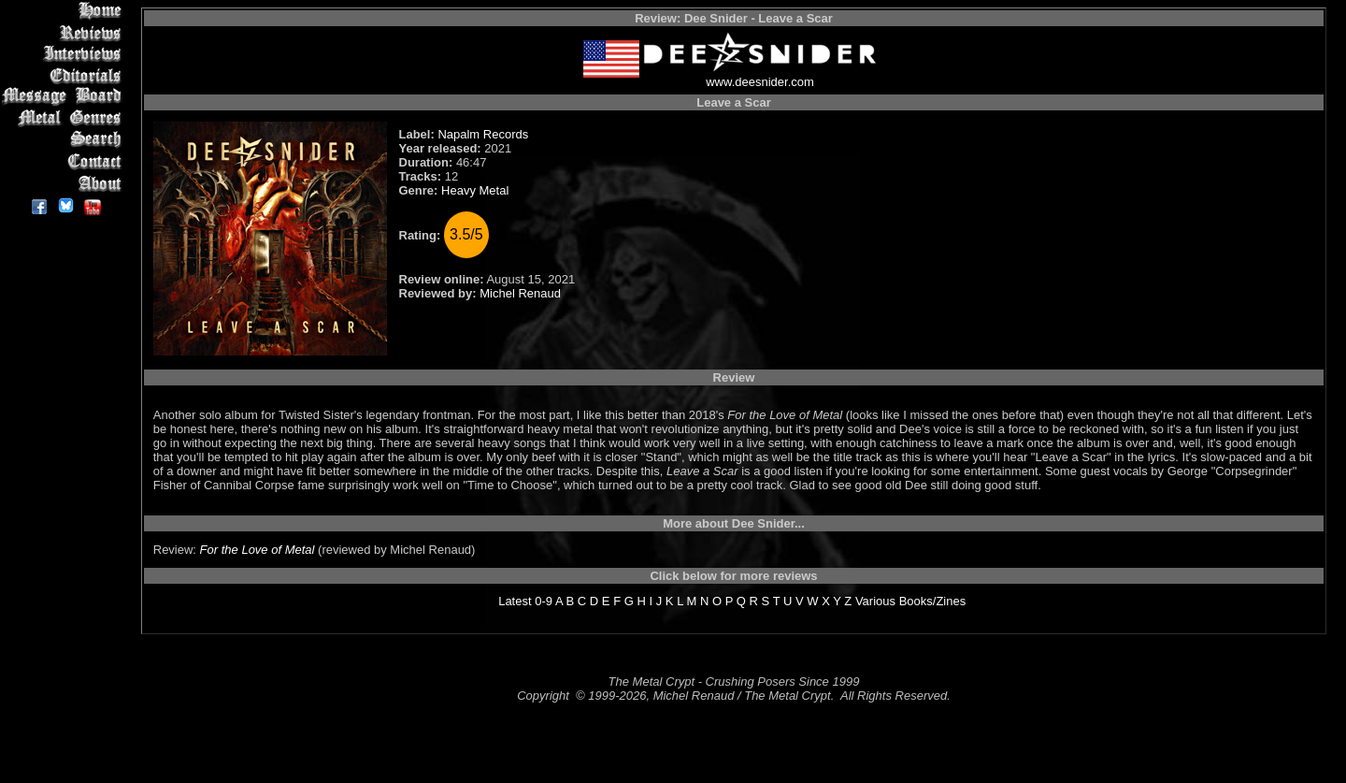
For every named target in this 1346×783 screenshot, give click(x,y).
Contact (65, 161)
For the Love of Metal (257, 550)
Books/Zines (933, 601)
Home (65, 11)
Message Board (65, 97)
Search (65, 140)
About (65, 183)
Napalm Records (482, 134)
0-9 (543, 601)
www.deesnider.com (760, 82)
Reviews (65, 32)
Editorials (65, 75)
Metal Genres (65, 118)
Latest (514, 601)
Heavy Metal (474, 190)
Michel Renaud (520, 293)
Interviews (65, 54)
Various (875, 601)
